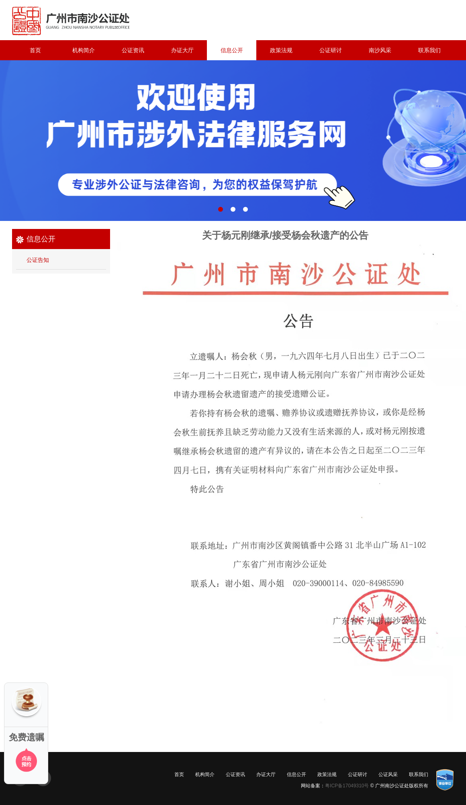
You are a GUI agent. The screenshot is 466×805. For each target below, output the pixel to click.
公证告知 (38, 260)
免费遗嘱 (26, 737)
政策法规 (281, 50)
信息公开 (232, 50)
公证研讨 (330, 50)
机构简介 (83, 50)
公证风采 (388, 774)
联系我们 (429, 50)
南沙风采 (380, 50)
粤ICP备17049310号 (347, 786)
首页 (35, 50)
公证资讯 (133, 50)
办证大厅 (182, 50)
